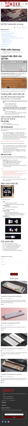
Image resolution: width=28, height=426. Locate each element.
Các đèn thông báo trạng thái (9, 36)
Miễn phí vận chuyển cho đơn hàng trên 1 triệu (13, 0)
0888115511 (10, 396)
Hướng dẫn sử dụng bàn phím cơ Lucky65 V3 (12, 348)
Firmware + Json (6, 53)
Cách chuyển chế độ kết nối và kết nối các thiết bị (13, 37)
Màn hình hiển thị (5, 44)
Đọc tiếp (2, 304)
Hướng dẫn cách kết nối (7, 34)
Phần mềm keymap (6, 31)
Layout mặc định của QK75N (8, 33)
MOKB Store (7, 400)
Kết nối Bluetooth (8, 40)
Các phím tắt (4, 46)
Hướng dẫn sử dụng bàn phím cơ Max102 (11, 374)
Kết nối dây (7, 39)
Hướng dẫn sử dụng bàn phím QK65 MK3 (11, 296)
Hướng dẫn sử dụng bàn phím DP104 (10, 323)
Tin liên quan (14, 278)
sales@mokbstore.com (10, 398)
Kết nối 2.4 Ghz (8, 42)
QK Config (21, 52)
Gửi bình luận (14, 274)
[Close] (27, 0)
